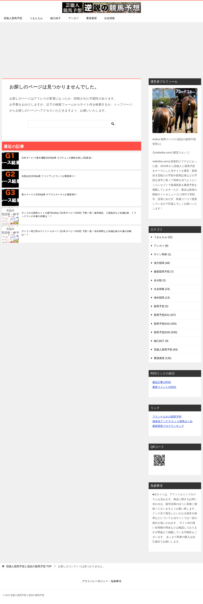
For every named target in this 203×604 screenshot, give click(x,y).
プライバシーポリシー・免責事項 (101, 581)
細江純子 (55, 18)
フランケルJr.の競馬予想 (166, 416)
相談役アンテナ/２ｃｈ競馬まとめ (172, 421)
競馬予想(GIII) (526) (165, 332)
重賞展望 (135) (162, 358)
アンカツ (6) (161, 245)
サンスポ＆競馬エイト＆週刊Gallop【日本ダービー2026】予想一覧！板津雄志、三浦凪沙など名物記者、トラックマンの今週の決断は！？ (79, 215)
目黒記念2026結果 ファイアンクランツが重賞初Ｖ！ (49, 176)
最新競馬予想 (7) (164, 271)
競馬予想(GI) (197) (165, 314)
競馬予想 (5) (161, 306)
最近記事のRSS (161, 382)
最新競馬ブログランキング (168, 425)
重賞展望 (91, 18)
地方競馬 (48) (162, 262)
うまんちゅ (36, 18)
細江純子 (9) (161, 340)
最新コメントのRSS (164, 386)
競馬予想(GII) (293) (165, 323)
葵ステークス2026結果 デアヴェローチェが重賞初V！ (50, 194)
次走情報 (109, 18)
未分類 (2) (160, 280)
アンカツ (73, 18)
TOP (29, 566)
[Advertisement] (101, 48)
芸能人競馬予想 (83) (166, 349)
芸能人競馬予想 (13, 18)
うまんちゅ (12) (163, 237)
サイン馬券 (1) (162, 254)
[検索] (72, 124)
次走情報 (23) (162, 288)
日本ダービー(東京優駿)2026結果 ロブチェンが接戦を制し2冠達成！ (57, 157)
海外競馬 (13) (162, 297)
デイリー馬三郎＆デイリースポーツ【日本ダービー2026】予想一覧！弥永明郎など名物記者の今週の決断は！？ (76, 233)
